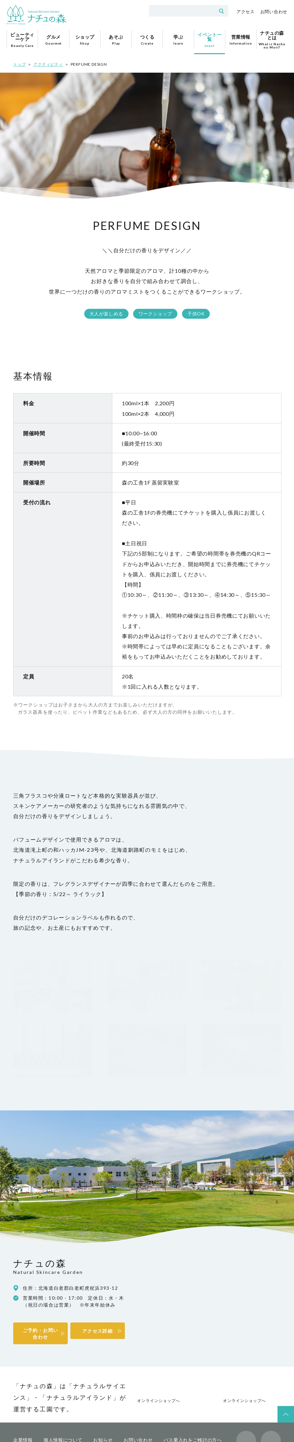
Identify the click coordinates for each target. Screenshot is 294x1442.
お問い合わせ (273, 11)
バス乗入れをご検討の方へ (193, 1390)
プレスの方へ (27, 1399)
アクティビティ (48, 64)
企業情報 (23, 1390)
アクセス (246, 11)
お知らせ (103, 1390)
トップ (19, 64)
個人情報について (63, 1390)
